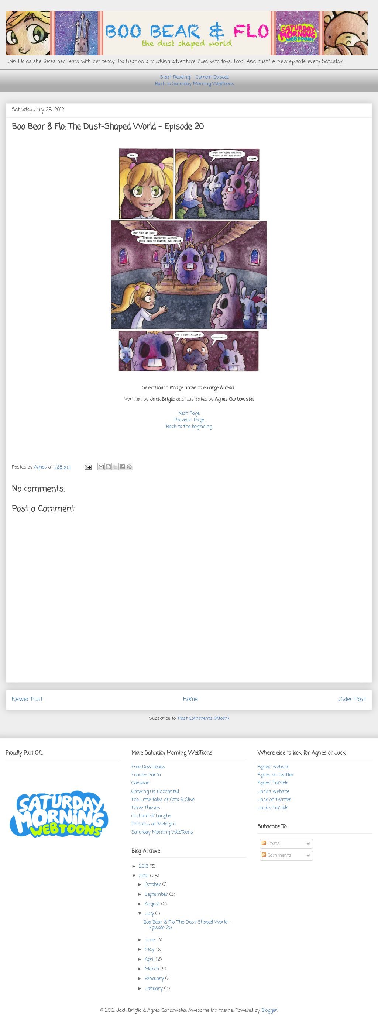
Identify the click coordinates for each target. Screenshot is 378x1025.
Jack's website (273, 791)
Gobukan (140, 783)
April (150, 959)
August (153, 904)
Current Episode (212, 77)
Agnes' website (273, 766)
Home (190, 699)
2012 (144, 876)
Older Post (352, 699)
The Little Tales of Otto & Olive (163, 799)
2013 (144, 866)
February (155, 978)
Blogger (269, 1010)
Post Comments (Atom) (203, 718)
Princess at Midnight (153, 824)
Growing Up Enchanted (155, 791)
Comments (276, 855)
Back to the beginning (189, 426)
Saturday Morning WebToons (162, 832)
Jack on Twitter (274, 799)
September (157, 894)
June (151, 939)
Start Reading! (175, 77)
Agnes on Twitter (276, 775)
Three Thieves (145, 807)
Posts (271, 843)
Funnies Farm (146, 775)
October (153, 884)
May (150, 949)
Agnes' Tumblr (273, 783)
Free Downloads (148, 766)
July (150, 913)
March (153, 969)
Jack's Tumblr (273, 807)
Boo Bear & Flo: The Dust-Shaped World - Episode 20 (187, 925)
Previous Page (189, 420)
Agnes (41, 467)
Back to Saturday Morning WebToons (194, 83)
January (154, 988)
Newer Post (27, 699)
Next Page (189, 413)
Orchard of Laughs (151, 815)
